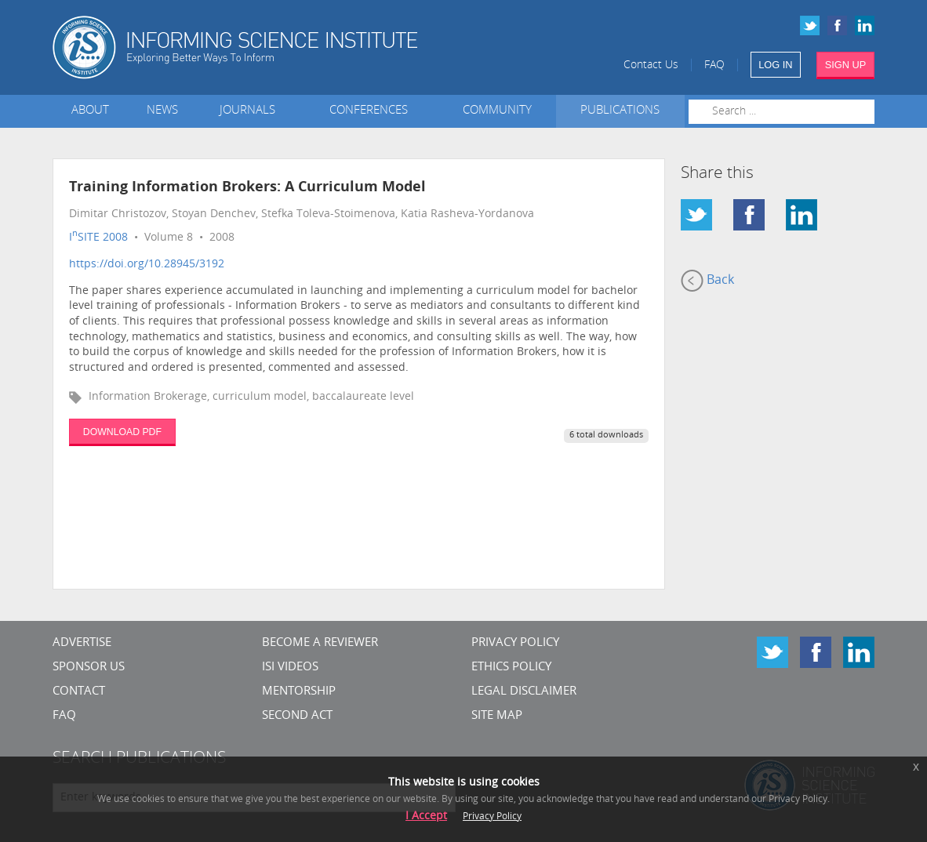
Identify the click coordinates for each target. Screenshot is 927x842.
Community (497, 111)
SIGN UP (846, 65)
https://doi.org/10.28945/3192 (146, 264)
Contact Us (650, 65)
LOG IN (775, 65)
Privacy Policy (515, 643)
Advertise (82, 643)
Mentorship (299, 692)
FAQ (714, 65)
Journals (251, 111)
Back (707, 281)
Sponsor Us (89, 667)
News (162, 111)
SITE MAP (496, 716)
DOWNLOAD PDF (122, 431)
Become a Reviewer (320, 643)
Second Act (297, 716)
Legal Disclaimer (523, 692)
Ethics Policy (511, 667)
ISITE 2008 (98, 238)
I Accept (426, 816)
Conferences (371, 111)
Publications (620, 111)
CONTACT (79, 692)
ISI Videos (290, 667)
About (90, 111)
